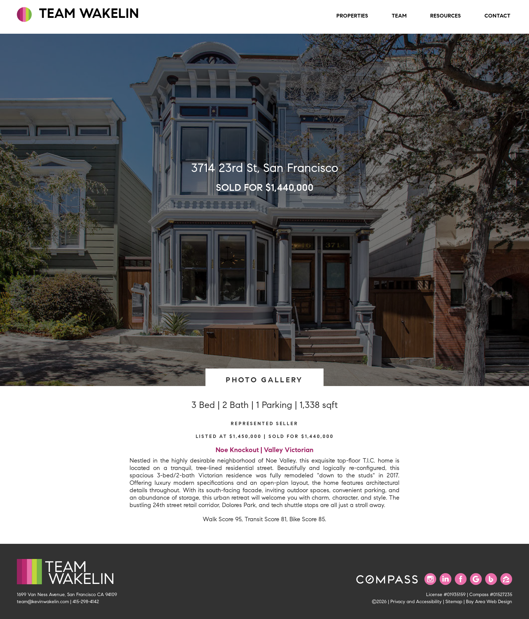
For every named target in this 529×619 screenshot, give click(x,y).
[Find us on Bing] (491, 579)
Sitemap (453, 601)
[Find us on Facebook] (461, 579)
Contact (497, 15)
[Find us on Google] (476, 579)
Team (399, 15)
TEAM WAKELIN (78, 13)
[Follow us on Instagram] (430, 579)
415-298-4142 (86, 601)
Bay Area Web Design (489, 601)
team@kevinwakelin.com (43, 601)
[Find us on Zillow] (506, 579)
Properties (352, 15)
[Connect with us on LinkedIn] (445, 579)
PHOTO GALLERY (264, 379)
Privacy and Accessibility (416, 601)
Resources (445, 15)
